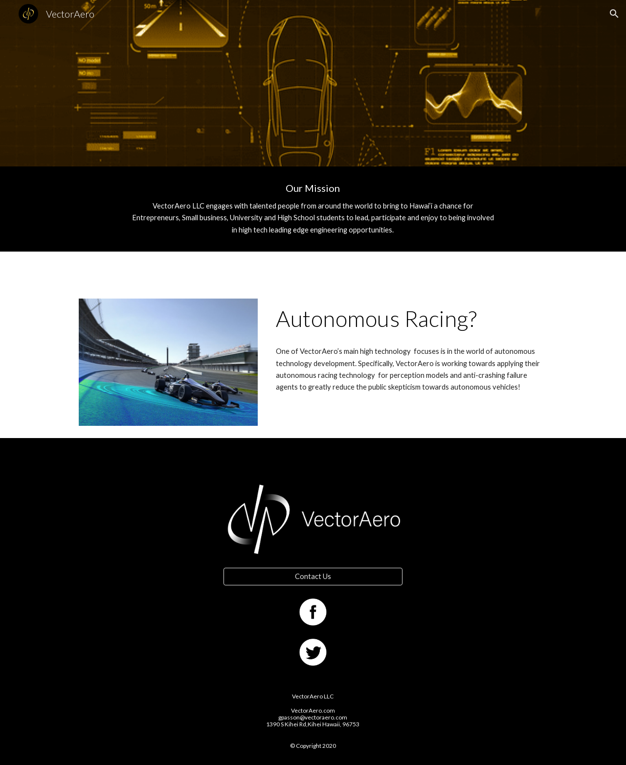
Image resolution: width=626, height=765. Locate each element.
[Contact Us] (313, 576)
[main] (313, 209)
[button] (614, 13)
